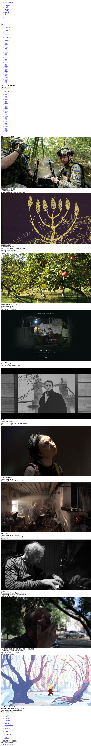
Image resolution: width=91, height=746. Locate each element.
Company (7, 715)
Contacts (7, 720)
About (6, 716)
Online (7, 738)
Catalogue (8, 734)
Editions (7, 728)
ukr (5, 14)
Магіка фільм (9, 2)
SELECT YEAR (6, 87)
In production (9, 725)
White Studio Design (7, 744)
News (6, 731)
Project (7, 723)
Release (7, 726)
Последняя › (10, 712)
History (7, 718)
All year (7, 91)
